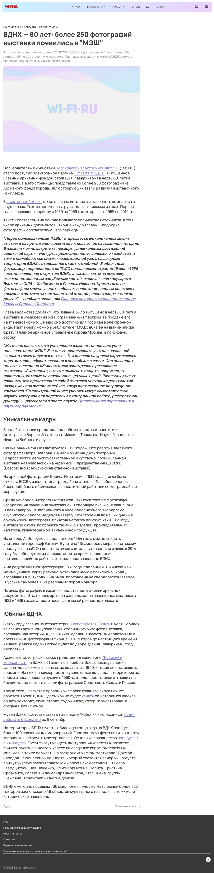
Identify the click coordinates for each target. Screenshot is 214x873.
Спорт (162, 6)
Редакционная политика (18, 845)
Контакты (9, 839)
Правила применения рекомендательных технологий (35, 851)
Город (135, 6)
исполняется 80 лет (90, 623)
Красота (118, 6)
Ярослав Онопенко (36, 303)
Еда (148, 6)
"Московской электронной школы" (87, 167)
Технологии (95, 6)
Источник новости (127, 806)
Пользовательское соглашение (22, 827)
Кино (76, 6)
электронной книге (24, 201)
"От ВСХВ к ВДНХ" (89, 172)
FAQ (5, 822)
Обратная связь (13, 833)
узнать (88, 695)
